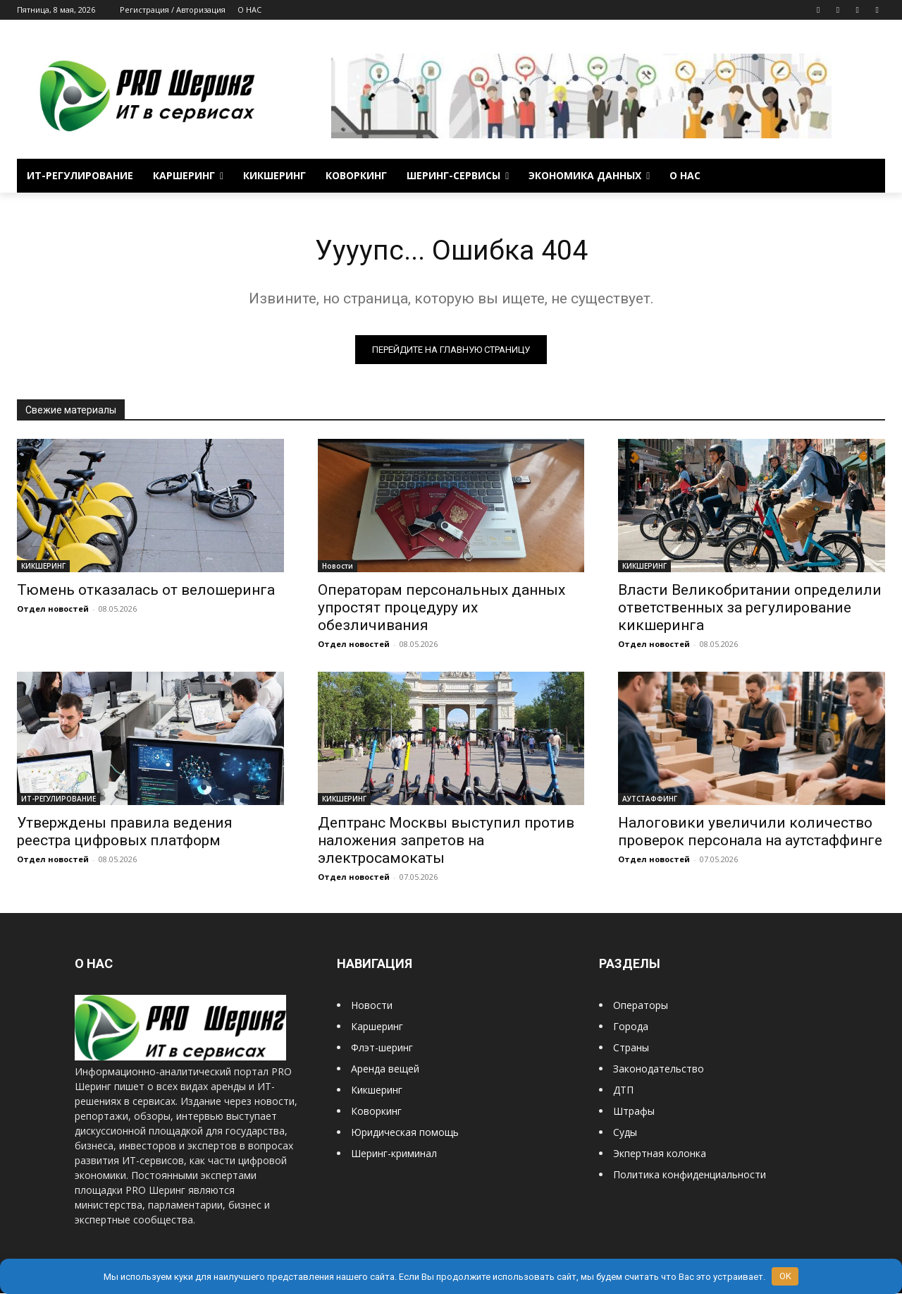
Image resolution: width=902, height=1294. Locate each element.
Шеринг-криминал (394, 1154)
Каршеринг (377, 1027)
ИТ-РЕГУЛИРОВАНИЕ (58, 800)
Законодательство (658, 1070)
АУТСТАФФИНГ (649, 800)
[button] (868, 176)
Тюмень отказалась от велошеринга (146, 590)
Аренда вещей (385, 1070)
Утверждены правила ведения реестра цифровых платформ (125, 833)
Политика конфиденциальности (689, 1176)
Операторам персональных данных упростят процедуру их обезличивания (441, 608)
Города (630, 1027)
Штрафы (634, 1112)
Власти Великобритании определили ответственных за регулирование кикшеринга (750, 608)
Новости (337, 567)
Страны (631, 1049)
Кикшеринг (376, 1091)
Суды (625, 1133)
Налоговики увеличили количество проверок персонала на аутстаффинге (750, 833)
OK (785, 1276)
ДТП (623, 1091)
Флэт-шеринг (382, 1049)
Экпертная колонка (659, 1154)
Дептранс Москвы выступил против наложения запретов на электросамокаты (446, 842)
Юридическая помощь (405, 1133)
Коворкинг (376, 1112)
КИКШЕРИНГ (43, 567)
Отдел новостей (53, 609)
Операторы (640, 1006)
